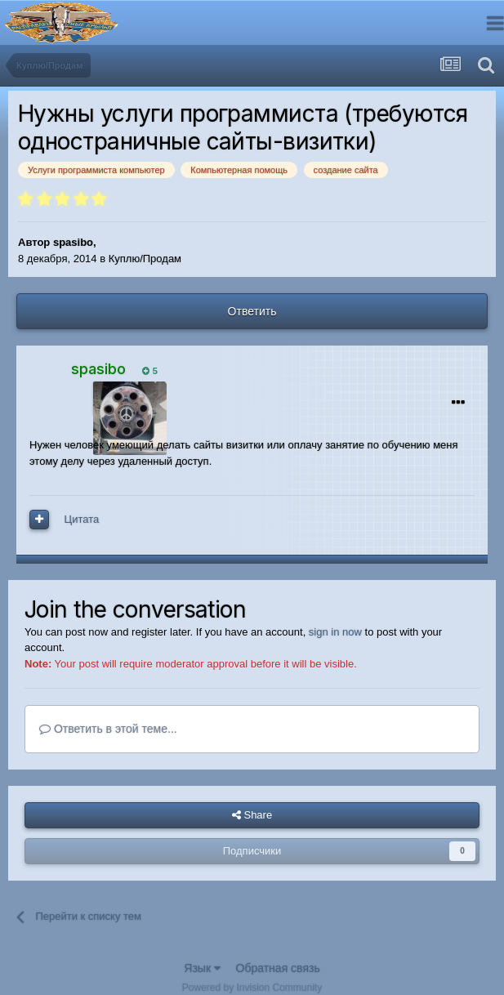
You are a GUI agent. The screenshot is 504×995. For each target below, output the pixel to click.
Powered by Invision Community (252, 987)
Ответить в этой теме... (108, 728)
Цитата (82, 519)
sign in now (335, 632)
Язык (202, 968)
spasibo (73, 242)
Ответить (252, 311)
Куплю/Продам (145, 258)
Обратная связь (278, 968)
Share (252, 815)
